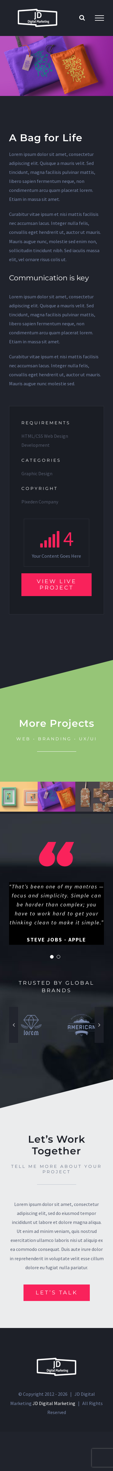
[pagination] (52, 966)
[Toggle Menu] (99, 18)
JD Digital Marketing (54, 1413)
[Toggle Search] (82, 18)
